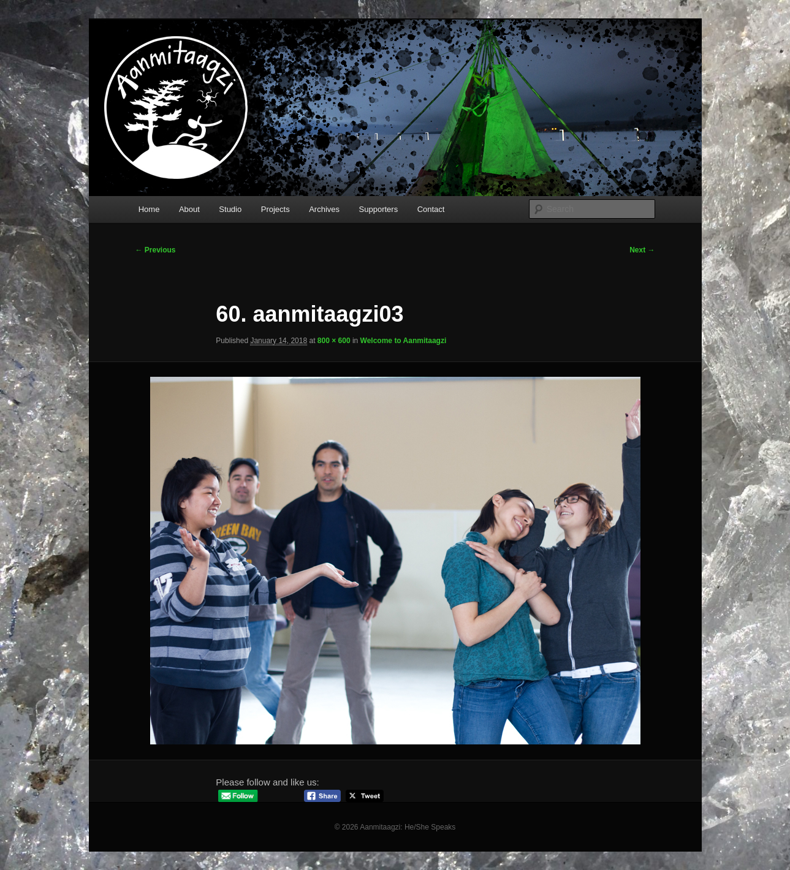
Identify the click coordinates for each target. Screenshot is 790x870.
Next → (642, 250)
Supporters (378, 209)
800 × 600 (334, 340)
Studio (230, 209)
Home (149, 209)
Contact (431, 209)
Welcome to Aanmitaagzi (403, 340)
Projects (275, 209)
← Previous (155, 250)
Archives (324, 209)
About (189, 209)
